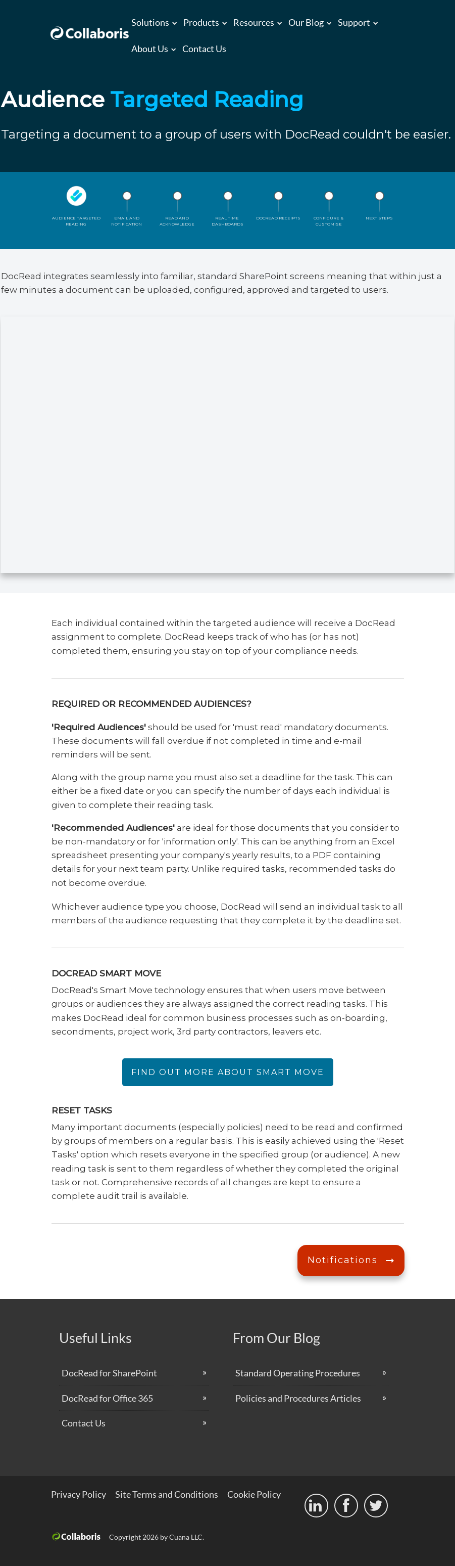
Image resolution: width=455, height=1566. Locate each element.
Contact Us (204, 48)
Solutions (150, 22)
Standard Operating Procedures (297, 1372)
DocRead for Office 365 (107, 1398)
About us (149, 48)
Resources (253, 22)
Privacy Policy (78, 1494)
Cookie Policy (254, 1494)
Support (354, 22)
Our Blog (306, 22)
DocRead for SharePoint (109, 1372)
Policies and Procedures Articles (298, 1398)
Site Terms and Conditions (166, 1494)
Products (201, 22)
